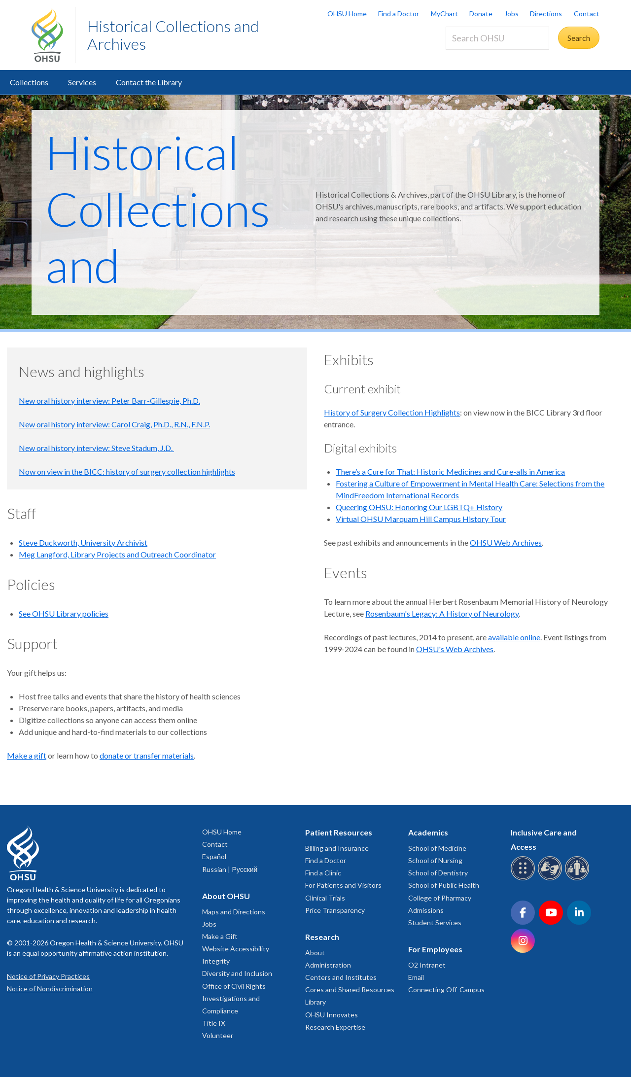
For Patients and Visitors (343, 885)
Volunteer (217, 1035)
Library (315, 1002)
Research (322, 936)
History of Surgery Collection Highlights (392, 412)
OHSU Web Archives (506, 542)
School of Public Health (443, 885)
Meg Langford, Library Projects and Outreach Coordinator (117, 554)
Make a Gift (220, 936)
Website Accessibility (235, 948)
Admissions (426, 910)
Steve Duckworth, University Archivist (83, 542)
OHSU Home (347, 13)
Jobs (511, 13)
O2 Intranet (427, 965)
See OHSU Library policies (63, 613)
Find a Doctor (398, 13)
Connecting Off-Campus (446, 989)
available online (514, 637)
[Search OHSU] (497, 38)
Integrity (216, 961)
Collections (29, 82)
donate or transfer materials (147, 755)
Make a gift (26, 755)
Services (82, 82)
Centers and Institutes (341, 977)
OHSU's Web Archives (454, 649)
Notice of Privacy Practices (48, 976)
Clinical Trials (325, 898)
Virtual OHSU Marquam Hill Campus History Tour (421, 518)
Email (416, 977)
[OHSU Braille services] (524, 878)
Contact (586, 13)
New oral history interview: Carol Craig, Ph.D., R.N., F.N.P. (114, 424)
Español (214, 856)
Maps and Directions (233, 911)
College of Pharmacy (439, 898)
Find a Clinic (323, 873)
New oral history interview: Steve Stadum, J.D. (96, 447)
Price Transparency (335, 910)
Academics (428, 832)
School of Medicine (437, 848)
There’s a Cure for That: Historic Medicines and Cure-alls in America (450, 471)
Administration (328, 965)
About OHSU (226, 896)
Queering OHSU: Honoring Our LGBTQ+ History (419, 507)
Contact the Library (149, 82)
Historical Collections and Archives (173, 34)
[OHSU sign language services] (551, 878)
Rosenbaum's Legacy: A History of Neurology (442, 613)
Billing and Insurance (337, 848)
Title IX (213, 1023)
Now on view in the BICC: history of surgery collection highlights (127, 471)
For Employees (435, 949)
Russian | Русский (229, 869)
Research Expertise (335, 1027)
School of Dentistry (438, 873)
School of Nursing (435, 860)
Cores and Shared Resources (349, 989)
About (315, 952)
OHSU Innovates (331, 1014)
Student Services (434, 922)
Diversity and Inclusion (237, 973)
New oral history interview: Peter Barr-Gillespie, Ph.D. (109, 400)
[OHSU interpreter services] (578, 878)
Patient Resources (338, 832)
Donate (480, 13)
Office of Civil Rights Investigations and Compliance (234, 998)
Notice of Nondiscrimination (50, 988)
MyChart (444, 13)
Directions (546, 13)
